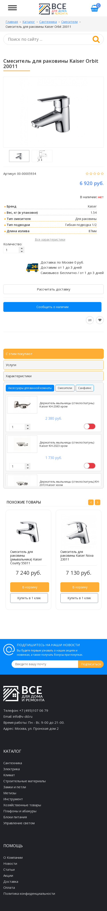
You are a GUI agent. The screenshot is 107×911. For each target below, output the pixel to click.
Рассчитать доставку (53, 289)
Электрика (11, 769)
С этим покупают (19, 353)
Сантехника (12, 763)
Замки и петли (14, 787)
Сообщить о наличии (52, 307)
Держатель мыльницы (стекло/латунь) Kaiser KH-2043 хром (67, 404)
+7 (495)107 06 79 (33, 710)
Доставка (10, 881)
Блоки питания (15, 817)
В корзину (29, 587)
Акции (8, 875)
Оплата (9, 887)
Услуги (11, 365)
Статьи (9, 869)
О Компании (13, 857)
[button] (91, 502)
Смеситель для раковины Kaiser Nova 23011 (76, 555)
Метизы (9, 793)
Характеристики (19, 376)
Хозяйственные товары (22, 805)
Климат (9, 775)
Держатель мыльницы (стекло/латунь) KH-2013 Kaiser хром (69, 483)
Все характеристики (50, 239)
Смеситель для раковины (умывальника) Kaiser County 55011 (26, 557)
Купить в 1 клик (29, 598)
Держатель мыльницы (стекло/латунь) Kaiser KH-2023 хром (67, 444)
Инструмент (13, 799)
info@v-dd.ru (22, 716)
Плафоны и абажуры (19, 811)
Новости (10, 863)
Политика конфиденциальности (29, 893)
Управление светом (19, 823)
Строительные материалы (24, 781)
